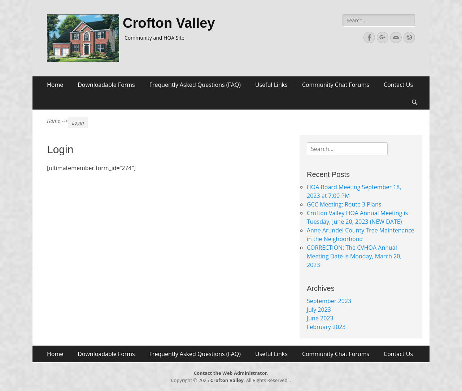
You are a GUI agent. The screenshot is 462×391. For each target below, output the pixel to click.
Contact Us (398, 85)
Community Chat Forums (335, 85)
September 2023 (329, 301)
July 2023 (319, 310)
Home (55, 85)
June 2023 (320, 318)
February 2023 (326, 327)
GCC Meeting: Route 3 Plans (344, 204)
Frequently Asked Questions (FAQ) (195, 85)
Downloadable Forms (106, 85)
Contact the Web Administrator (230, 373)
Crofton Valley (169, 23)
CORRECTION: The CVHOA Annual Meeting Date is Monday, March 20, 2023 (354, 256)
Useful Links (271, 85)
